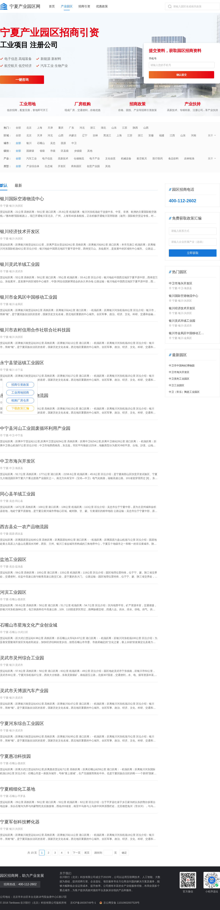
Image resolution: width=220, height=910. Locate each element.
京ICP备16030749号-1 (83, 902)
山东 (114, 127)
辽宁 (84, 135)
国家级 (30, 150)
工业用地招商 (20, 392)
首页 (52, 6)
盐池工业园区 (13, 559)
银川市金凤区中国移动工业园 (28, 297)
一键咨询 (22, 80)
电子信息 (47, 158)
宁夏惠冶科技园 (15, 756)
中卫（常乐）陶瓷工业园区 (184, 391)
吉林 (95, 135)
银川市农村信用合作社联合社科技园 (35, 329)
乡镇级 (78, 150)
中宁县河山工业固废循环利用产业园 (35, 428)
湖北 (103, 127)
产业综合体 (32, 166)
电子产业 (94, 158)
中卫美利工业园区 (179, 378)
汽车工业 (31, 158)
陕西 (135, 127)
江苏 (124, 127)
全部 (18, 127)
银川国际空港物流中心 (22, 198)
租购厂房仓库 (20, 400)
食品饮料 (173, 158)
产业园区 (67, 6)
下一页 (76, 852)
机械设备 (126, 158)
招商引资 (84, 6)
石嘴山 (41, 143)
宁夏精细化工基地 (17, 789)
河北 (82, 127)
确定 (124, 852)
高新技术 (63, 158)
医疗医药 (158, 158)
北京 (29, 127)
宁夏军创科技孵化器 (20, 821)
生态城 (48, 166)
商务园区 (76, 166)
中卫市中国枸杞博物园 (182, 365)
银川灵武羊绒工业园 (20, 264)
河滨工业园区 (13, 592)
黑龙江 (107, 135)
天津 (50, 127)
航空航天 (142, 158)
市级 (52, 150)
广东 (71, 127)
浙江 (92, 127)
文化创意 (110, 158)
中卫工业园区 (176, 385)
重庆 (60, 127)
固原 (63, 143)
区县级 (65, 150)
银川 (29, 143)
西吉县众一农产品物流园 (24, 526)
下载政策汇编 (20, 408)
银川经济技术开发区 (20, 231)
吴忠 (52, 143)
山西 (145, 127)
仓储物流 (79, 158)
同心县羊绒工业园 (17, 493)
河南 (193, 135)
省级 (42, 150)
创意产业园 (93, 166)
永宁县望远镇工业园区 (22, 362)
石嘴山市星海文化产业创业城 (28, 625)
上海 (39, 127)
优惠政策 (102, 6)
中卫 (74, 143)
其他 (89, 150)
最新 (18, 185)
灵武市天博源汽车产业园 (24, 690)
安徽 (151, 135)
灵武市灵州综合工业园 (22, 657)
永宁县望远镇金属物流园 (24, 395)
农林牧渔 (189, 158)
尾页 (86, 852)
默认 (3, 185)
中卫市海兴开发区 (17, 461)
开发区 (62, 166)
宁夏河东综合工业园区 (22, 723)
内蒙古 (73, 135)
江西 (172, 135)
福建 (161, 135)
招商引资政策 (20, 384)
